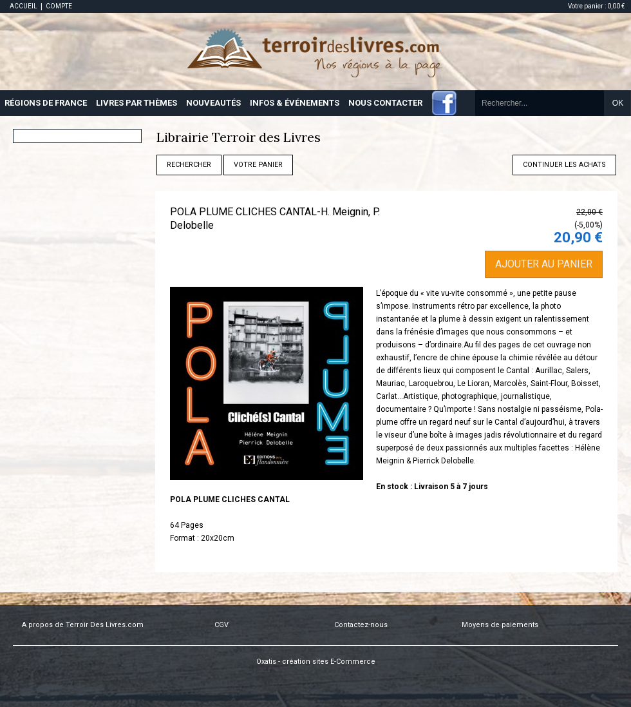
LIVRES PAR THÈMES (136, 103)
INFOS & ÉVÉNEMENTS (294, 103)
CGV (221, 625)
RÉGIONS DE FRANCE (46, 103)
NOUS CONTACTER (385, 103)
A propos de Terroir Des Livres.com (83, 625)
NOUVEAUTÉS (213, 103)
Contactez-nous (361, 625)
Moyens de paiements (500, 625)
